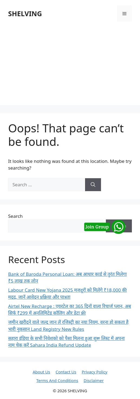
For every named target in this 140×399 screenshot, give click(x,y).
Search (15, 216)
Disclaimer (94, 380)
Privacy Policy (95, 371)
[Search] (93, 184)
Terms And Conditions (57, 380)
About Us (41, 371)
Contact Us (66, 371)
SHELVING (25, 13)
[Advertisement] (70, 67)
